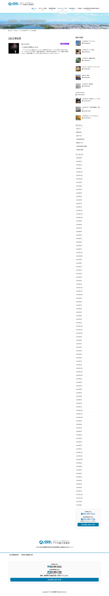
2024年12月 (79, 210)
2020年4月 (79, 396)
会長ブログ (79, 136)
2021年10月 (79, 333)
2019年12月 (79, 410)
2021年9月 (79, 337)
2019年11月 (79, 414)
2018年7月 (79, 470)
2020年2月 (79, 403)
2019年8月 (79, 424)
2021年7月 (79, 344)
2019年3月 (79, 442)
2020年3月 (79, 400)
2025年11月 (79, 175)
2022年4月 (79, 315)
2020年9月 (79, 379)
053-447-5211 (89, 513)
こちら (71, 547)
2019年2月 (79, 445)
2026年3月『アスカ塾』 (88, 50)
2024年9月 (79, 221)
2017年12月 (79, 494)
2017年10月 (79, 498)
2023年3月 (79, 277)
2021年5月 (79, 351)
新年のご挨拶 (85, 75)
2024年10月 (79, 217)
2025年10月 (79, 179)
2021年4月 (79, 354)
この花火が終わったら (30, 47)
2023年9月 (79, 259)
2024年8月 (79, 224)
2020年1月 (79, 407)
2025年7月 (79, 189)
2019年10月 (79, 417)
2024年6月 (79, 231)
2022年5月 (79, 312)
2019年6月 (79, 431)
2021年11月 (79, 329)
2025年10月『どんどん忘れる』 (90, 116)
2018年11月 (79, 456)
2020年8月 (79, 382)
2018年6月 (79, 473)
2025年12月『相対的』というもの (91, 99)
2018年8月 (79, 466)
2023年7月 (79, 266)
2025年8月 (79, 186)
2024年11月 (79, 214)
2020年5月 (79, 393)
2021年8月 (79, 340)
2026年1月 (79, 168)
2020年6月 (79, 389)
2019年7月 (79, 428)
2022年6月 (79, 308)
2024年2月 (79, 245)
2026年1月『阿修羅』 (88, 84)
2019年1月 (79, 449)
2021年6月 (79, 347)
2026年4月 (79, 158)
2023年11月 (79, 252)
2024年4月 (79, 238)
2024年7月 (79, 228)
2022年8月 (79, 301)
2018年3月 (79, 484)
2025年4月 (79, 200)
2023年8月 (79, 263)
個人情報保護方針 (14, 555)
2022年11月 (79, 291)
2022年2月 (79, 322)
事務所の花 (79, 132)
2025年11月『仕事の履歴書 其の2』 (91, 108)
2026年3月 (79, 161)
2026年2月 (79, 165)
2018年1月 (79, 491)
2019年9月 (79, 421)
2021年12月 (79, 326)
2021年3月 (79, 358)
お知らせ (78, 129)
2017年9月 (79, 501)
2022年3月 (79, 319)
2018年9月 (79, 463)
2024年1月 (79, 249)
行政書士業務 (79, 150)
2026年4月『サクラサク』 (89, 41)
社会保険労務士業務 (81, 146)
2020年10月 (79, 375)
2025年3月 (79, 203)
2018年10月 (79, 459)
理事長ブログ (64, 44)
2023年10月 (79, 256)
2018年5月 (79, 477)
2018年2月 (79, 487)
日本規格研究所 (80, 139)
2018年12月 (79, 452)
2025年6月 (79, 193)
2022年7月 (79, 305)
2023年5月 (79, 270)
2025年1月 (79, 207)
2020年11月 (79, 372)
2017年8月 (79, 505)
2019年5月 (79, 435)
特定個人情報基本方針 (27, 555)
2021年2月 (79, 361)
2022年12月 (79, 287)
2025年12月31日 (80, 92)
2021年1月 (79, 365)
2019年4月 (79, 438)
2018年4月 (79, 480)
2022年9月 (79, 298)
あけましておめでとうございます (91, 67)
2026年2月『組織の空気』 (89, 58)
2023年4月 (79, 273)
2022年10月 (79, 294)
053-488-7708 (89, 519)
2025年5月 (79, 196)
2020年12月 (79, 368)
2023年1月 (79, 284)
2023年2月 (79, 280)
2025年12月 (79, 172)
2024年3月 (79, 242)
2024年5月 (79, 235)
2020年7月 (79, 386)
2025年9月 (79, 182)
